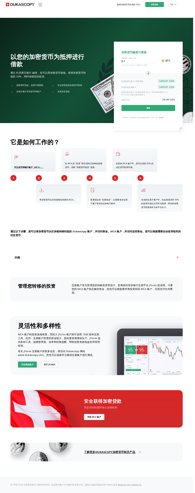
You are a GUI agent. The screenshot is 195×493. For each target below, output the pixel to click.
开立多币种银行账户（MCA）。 (28, 167)
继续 (148, 108)
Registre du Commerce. (130, 484)
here (161, 117)
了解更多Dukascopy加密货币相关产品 (112, 452)
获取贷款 (160, 4)
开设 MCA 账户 (94, 417)
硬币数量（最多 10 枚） (129, 58)
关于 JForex (49, 364)
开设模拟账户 (27, 364)
